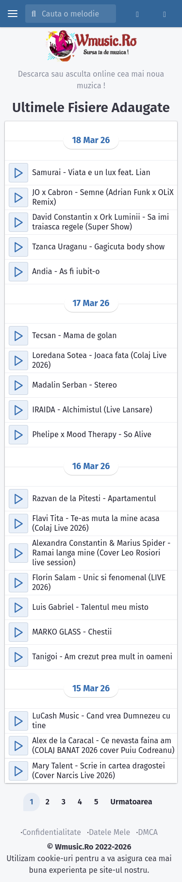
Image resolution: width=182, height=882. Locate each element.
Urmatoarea (131, 801)
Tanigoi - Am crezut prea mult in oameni (102, 656)
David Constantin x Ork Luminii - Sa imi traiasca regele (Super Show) (100, 221)
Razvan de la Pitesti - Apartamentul (94, 498)
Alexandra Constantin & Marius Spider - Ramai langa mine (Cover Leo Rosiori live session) (101, 553)
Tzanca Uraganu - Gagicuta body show (98, 246)
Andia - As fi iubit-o (65, 271)
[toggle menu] (12, 13)
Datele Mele (109, 832)
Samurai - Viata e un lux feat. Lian (91, 172)
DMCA (148, 832)
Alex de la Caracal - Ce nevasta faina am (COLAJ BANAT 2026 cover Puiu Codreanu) (103, 745)
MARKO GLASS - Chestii (72, 632)
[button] (18, 172)
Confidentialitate (51, 832)
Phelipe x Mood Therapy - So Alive (91, 434)
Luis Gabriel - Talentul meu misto (90, 607)
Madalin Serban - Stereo (74, 385)
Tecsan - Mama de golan (74, 335)
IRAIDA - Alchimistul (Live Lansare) (92, 409)
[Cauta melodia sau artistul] (76, 13)
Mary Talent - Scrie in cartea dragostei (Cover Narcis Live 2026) (98, 770)
